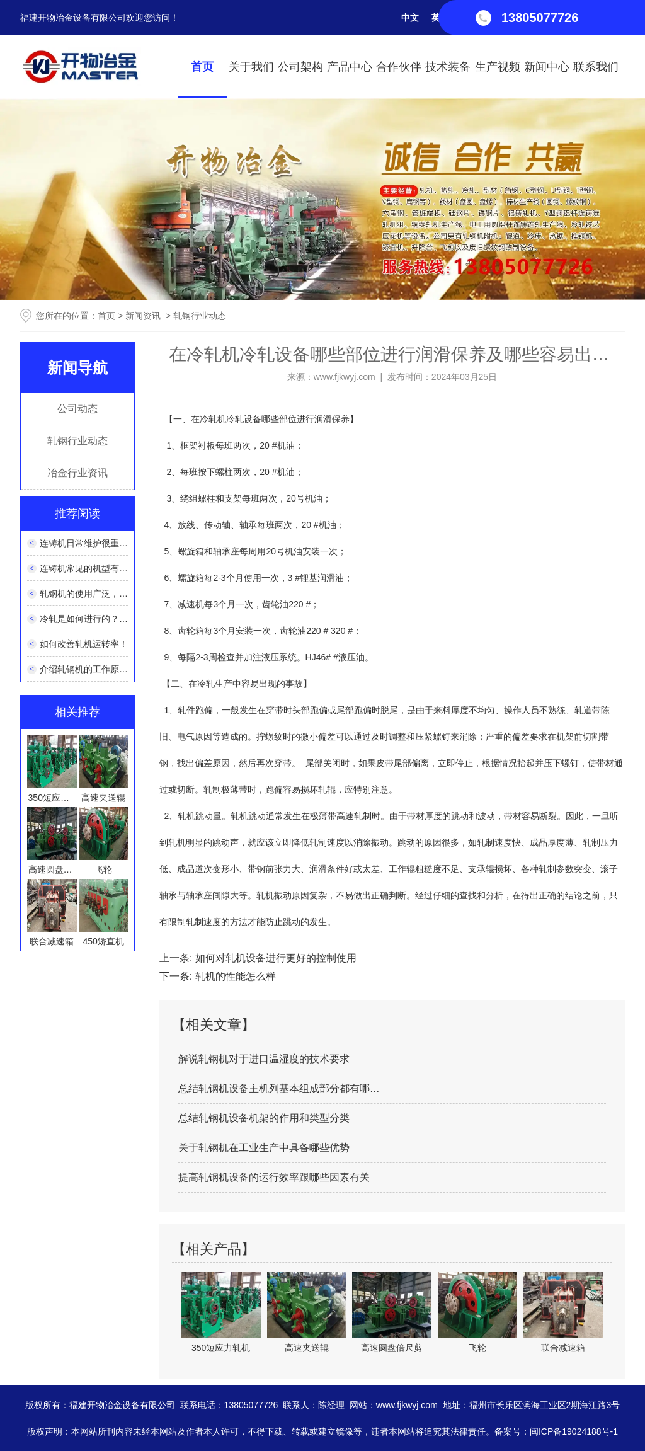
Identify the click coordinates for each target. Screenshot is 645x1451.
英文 (440, 18)
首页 (202, 66)
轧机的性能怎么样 (233, 976)
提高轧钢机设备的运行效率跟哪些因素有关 (274, 1177)
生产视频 (497, 66)
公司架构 (300, 66)
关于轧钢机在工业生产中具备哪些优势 (264, 1147)
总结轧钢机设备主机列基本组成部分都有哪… (279, 1088)
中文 (410, 18)
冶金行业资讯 (77, 472)
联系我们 (596, 66)
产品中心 (349, 66)
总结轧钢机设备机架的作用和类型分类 (264, 1118)
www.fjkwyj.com (344, 377)
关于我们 (251, 66)
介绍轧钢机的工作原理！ (88, 669)
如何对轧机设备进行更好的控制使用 (274, 958)
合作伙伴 (398, 66)
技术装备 (448, 66)
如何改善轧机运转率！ (84, 644)
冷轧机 (213, 419)
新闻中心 (546, 66)
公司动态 (77, 408)
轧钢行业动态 (77, 440)
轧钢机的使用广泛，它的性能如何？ (110, 593)
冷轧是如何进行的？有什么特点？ (106, 619)
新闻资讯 (143, 316)
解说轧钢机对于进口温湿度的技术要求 (264, 1058)
